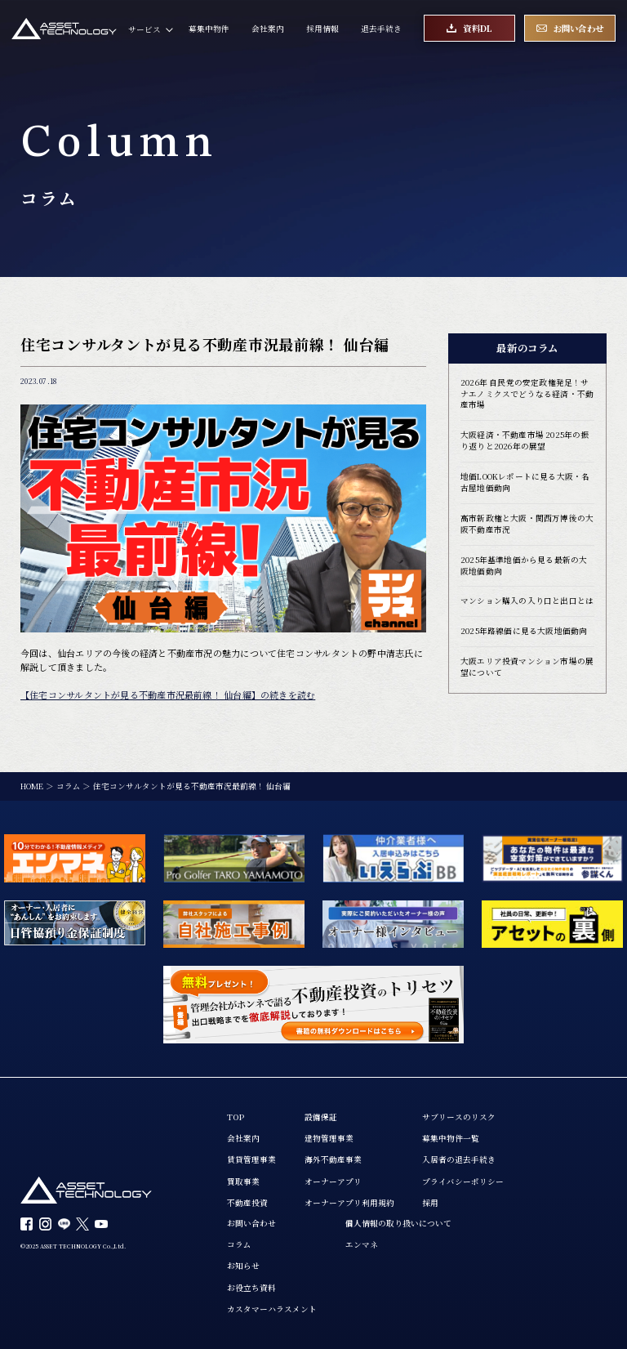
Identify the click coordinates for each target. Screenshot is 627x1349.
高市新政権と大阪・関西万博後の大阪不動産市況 (527, 524)
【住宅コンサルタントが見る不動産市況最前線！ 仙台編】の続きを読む (167, 694)
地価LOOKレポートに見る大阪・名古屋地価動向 (524, 482)
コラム (239, 1245)
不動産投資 (247, 1203)
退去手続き (381, 28)
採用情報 (322, 28)
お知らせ (243, 1266)
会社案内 (267, 28)
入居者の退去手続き (459, 1160)
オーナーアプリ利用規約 (349, 1203)
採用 (430, 1203)
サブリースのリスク (459, 1117)
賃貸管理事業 (251, 1160)
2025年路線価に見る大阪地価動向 (523, 631)
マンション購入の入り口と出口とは (527, 601)
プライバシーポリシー (463, 1182)
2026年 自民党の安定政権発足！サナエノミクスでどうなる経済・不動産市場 (527, 394)
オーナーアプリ (333, 1182)
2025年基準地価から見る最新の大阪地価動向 (523, 566)
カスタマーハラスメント (272, 1309)
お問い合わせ (251, 1223)
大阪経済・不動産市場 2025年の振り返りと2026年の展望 (524, 441)
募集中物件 (209, 28)
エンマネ (361, 1245)
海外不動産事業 (333, 1160)
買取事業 (243, 1182)
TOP (235, 1117)
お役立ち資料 (251, 1288)
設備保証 (321, 1117)
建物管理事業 (329, 1138)
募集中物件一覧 (450, 1138)
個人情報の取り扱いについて (398, 1223)
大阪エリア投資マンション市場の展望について (527, 667)
